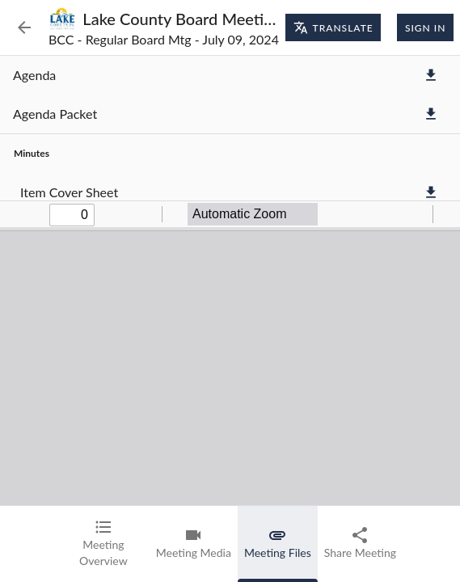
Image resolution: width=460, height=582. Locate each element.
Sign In (425, 27)
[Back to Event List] (24, 27)
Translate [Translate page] (333, 27)
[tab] (103, 544)
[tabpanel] (230, 280)
